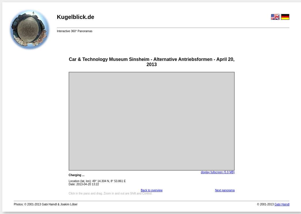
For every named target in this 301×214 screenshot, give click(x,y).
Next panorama (225, 190)
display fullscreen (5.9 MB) (218, 172)
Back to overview (152, 190)
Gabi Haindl (282, 204)
